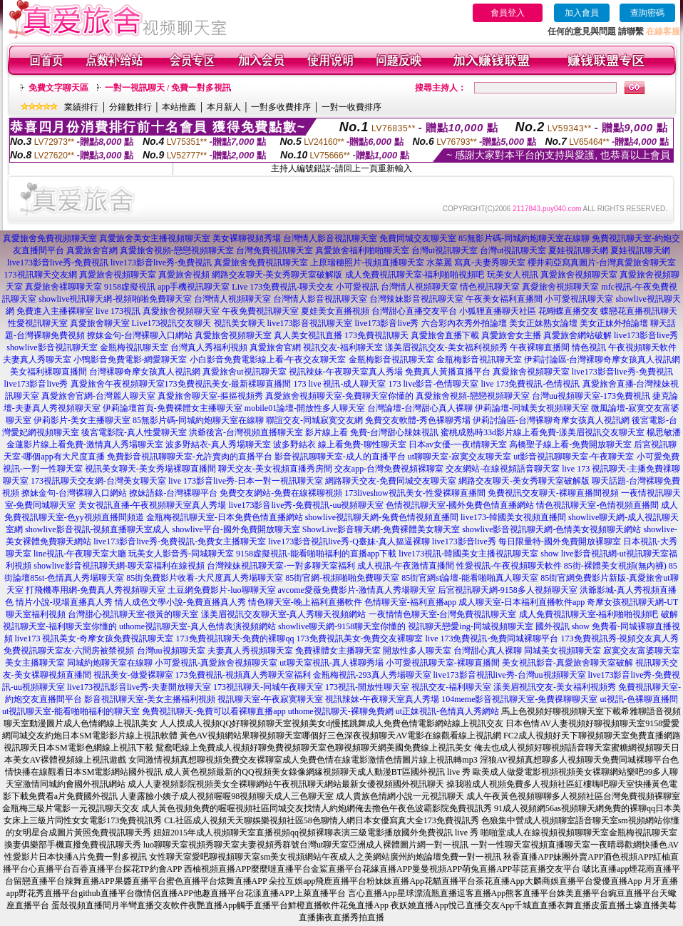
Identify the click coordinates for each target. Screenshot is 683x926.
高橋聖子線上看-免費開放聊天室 (570, 444)
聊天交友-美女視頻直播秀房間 (275, 469)
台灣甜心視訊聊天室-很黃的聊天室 (133, 614)
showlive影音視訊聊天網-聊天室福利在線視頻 (119, 566)
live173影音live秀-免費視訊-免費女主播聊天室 (179, 541)
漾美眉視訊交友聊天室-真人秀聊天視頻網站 (283, 614)
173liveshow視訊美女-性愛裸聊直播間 (414, 493)
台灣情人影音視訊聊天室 (330, 238)
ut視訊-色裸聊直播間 (638, 699)
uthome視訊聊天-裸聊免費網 (341, 711)
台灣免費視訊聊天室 (274, 250)
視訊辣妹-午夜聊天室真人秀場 (346, 372)
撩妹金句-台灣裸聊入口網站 (139, 335)
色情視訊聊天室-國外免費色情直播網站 (460, 505)
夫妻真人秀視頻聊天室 (250, 651)
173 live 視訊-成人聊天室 (340, 384)
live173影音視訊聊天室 (310, 323)
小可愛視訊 (357, 287)
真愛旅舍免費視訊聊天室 (261, 263)
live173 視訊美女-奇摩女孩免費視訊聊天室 (94, 638)
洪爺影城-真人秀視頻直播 (628, 590)
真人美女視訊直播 (308, 335)
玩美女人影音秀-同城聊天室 (181, 554)
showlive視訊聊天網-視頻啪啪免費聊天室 (115, 299)
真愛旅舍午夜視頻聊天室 (118, 384)
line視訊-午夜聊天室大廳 (80, 554)
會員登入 (508, 13)
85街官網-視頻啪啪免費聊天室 (342, 578)
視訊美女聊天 (239, 323)
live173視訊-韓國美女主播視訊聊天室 (468, 554)
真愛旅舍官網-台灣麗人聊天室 (98, 396)
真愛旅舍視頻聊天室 (117, 275)
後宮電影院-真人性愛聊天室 (134, 432)
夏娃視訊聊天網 (578, 250)
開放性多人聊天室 (417, 651)
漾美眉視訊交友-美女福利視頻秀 (446, 347)
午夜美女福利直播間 (504, 299)
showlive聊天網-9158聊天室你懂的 (342, 626)
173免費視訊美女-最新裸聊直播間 (228, 384)
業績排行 (81, 107)
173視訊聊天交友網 (40, 275)
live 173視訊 (118, 311)
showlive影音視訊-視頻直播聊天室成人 (97, 529)
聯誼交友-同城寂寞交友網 (314, 420)
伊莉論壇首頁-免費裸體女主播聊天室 (172, 408)
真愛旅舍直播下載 (445, 335)
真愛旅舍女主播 (511, 335)
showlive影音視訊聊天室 (51, 347)
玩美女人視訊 (512, 275)
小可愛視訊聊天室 (579, 299)
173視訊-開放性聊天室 (367, 687)
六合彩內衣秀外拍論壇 (464, 323)
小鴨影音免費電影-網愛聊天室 (130, 360)
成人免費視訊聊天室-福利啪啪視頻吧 (415, 275)
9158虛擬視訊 (129, 287)
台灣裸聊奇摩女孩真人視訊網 (144, 372)
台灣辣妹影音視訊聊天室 (416, 299)
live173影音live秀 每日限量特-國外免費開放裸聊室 (526, 541)
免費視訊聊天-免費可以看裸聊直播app (213, 711)
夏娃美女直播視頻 (335, 311)
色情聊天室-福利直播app (410, 602)
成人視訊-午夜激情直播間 (405, 566)
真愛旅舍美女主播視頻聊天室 (154, 238)
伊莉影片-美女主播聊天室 (82, 420)
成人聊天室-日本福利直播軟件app (521, 602)
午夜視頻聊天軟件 (642, 347)
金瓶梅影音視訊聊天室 (391, 360)
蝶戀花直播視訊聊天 (638, 311)
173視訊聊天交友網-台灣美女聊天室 (98, 481)
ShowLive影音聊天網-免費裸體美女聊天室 (381, 529)
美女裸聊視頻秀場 (246, 238)
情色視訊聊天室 (490, 287)
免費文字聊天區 (58, 88)
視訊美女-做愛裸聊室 (133, 675)
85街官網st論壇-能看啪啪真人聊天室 (469, 578)
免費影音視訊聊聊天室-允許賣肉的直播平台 (189, 457)
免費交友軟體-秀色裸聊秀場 (418, 420)
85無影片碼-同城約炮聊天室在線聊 (524, 238)
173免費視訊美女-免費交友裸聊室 (360, 638)
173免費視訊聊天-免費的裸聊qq (235, 638)
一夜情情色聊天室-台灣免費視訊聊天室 (443, 614)
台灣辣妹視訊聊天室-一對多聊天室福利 (281, 566)
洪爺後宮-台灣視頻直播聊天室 (246, 432)
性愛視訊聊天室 (38, 323)
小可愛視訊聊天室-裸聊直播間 (443, 663)
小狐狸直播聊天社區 (497, 311)
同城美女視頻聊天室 (562, 651)
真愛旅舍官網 (92, 250)
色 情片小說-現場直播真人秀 (59, 602)
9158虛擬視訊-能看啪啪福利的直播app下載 (316, 554)
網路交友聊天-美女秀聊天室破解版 (277, 275)
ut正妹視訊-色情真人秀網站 (447, 711)
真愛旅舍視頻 (184, 275)
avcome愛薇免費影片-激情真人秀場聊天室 (357, 590)
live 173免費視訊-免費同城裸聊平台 (492, 638)
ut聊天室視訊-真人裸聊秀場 (331, 663)
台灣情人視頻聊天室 (419, 287)
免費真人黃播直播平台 (448, 372)
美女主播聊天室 (35, 663)
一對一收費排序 (351, 107)
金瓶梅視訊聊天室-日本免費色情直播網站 (224, 517)
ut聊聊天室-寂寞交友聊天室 (459, 457)
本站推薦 (179, 107)
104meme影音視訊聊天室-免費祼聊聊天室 (519, 699)
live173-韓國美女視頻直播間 (513, 517)
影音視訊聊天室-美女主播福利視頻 (149, 699)
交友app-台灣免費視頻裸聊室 (388, 469)
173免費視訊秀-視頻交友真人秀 (620, 638)
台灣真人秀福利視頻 (208, 347)
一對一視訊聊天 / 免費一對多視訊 (168, 88)
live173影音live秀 (387, 323)
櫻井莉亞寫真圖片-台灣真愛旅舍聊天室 (602, 263)
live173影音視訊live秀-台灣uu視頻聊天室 (509, 675)
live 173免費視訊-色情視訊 (530, 384)
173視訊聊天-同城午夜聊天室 (268, 687)
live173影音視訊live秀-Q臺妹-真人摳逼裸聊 (349, 541)
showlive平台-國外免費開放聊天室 (236, 529)
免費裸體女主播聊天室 (338, 651)
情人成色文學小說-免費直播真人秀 (180, 602)
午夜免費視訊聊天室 (260, 311)
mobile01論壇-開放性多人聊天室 (305, 408)
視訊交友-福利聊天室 (343, 347)
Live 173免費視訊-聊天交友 (283, 287)
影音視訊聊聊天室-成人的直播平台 (340, 457)
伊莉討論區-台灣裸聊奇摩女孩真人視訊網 (602, 360)
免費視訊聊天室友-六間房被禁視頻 (69, 651)
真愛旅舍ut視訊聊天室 (244, 372)
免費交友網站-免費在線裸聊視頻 (281, 493)
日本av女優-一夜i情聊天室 (458, 444)
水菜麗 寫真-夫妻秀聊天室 (475, 263)
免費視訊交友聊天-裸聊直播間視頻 (553, 493)
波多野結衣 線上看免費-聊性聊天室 (339, 444)
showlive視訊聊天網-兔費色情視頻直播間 (381, 517)
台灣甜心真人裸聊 (487, 651)
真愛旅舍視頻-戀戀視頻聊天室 (177, 250)
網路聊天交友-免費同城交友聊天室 (390, 481)
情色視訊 (589, 347)
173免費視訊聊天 (376, 335)
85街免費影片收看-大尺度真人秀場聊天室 (204, 578)
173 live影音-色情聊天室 (434, 384)
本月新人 (224, 107)
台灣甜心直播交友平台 (414, 311)
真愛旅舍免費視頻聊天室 (50, 238)
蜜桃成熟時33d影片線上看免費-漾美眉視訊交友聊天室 (543, 432)
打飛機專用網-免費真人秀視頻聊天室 (95, 590)
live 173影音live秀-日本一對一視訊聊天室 (245, 481)
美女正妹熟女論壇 (543, 323)
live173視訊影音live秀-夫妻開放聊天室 (139, 687)
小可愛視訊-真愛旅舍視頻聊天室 (216, 663)
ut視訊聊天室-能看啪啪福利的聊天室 (71, 711)
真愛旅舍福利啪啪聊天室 (362, 250)
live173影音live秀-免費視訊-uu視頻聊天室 (306, 505)
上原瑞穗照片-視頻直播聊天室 (367, 263)
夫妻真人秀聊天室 (37, 360)
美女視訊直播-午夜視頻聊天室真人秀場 (152, 505)
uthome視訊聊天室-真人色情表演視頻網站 (197, 626)
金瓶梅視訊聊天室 (134, 347)
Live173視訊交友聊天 (172, 323)
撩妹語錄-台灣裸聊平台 (173, 493)
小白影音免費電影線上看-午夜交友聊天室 (268, 360)
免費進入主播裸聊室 (54, 311)
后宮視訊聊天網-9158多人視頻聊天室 (507, 590)
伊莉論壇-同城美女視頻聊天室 (532, 408)
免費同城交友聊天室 (417, 238)
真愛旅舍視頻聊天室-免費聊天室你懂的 (339, 396)
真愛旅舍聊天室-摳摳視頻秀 (210, 396)
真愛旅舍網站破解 (577, 335)
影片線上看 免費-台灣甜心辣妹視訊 (371, 432)
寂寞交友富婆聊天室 (641, 651)
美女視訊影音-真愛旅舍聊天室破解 (567, 663)
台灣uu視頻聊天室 (171, 651)
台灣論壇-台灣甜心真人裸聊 (420, 408)
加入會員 (582, 13)
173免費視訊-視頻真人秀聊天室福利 (243, 675)
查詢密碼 (647, 13)
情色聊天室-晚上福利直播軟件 (305, 602)
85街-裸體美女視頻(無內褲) (615, 566)
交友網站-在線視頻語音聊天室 (503, 469)
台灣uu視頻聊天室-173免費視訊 (591, 396)
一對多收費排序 (281, 107)
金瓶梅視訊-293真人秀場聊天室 (372, 675)
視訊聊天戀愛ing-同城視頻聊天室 (470, 626)
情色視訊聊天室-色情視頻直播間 (597, 505)
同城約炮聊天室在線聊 (110, 663)
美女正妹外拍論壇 (614, 323)
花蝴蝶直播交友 (568, 311)
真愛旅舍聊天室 (100, 323)
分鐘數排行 (130, 107)
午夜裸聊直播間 (540, 347)
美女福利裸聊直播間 (48, 372)
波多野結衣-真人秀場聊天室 (218, 444)
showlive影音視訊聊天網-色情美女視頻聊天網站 (551, 529)
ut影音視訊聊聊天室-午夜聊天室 (573, 457)
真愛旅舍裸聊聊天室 (63, 287)
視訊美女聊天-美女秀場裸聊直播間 (150, 469)
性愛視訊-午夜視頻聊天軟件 (509, 566)
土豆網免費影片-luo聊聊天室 (221, 590)
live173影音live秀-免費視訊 (57, 263)
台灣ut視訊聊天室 (444, 250)
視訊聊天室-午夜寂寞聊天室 (270, 699)
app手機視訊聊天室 (194, 287)
